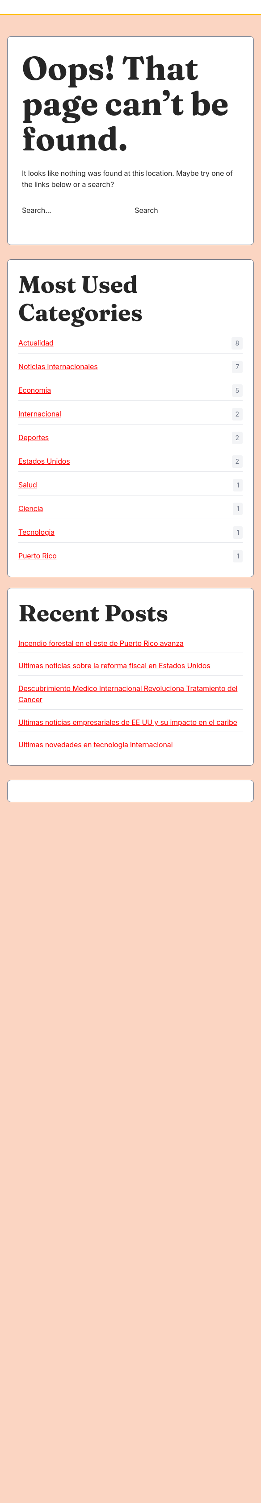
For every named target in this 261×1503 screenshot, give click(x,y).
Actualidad (36, 342)
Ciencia (30, 508)
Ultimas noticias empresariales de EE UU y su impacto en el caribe (127, 722)
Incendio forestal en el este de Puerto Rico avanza (101, 643)
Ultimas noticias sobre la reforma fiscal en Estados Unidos (114, 665)
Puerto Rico (37, 555)
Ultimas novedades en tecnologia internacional (95, 744)
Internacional (39, 413)
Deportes (33, 437)
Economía (34, 390)
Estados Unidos (44, 461)
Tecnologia (36, 532)
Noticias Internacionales (57, 366)
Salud (27, 484)
